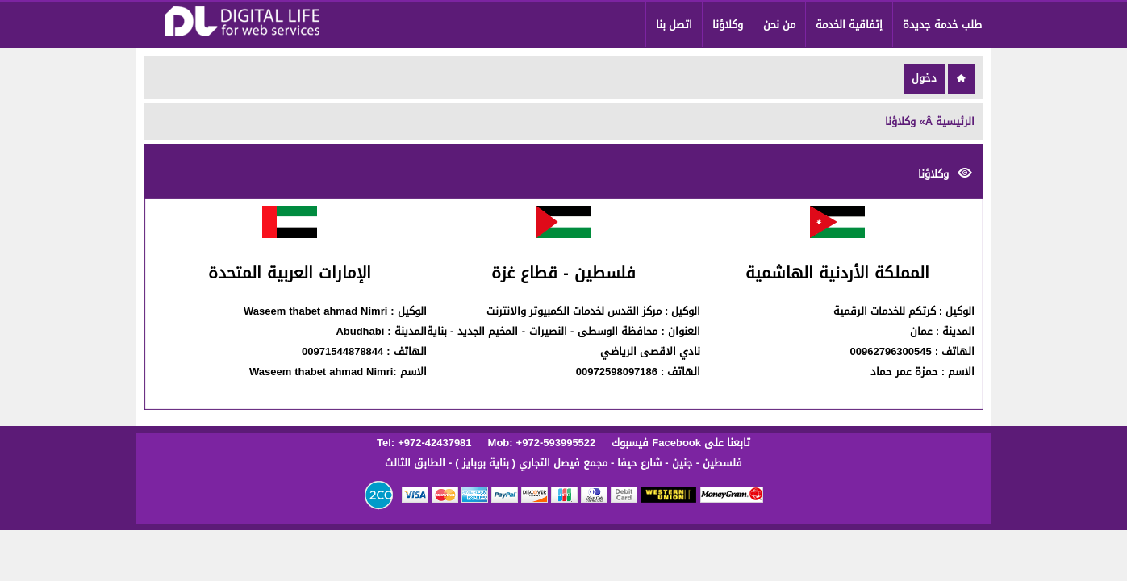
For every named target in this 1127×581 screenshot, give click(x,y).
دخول (924, 78)
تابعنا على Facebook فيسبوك (679, 443)
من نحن (779, 25)
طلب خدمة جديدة (942, 25)
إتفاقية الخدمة (849, 25)
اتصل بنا (674, 25)
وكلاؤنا (727, 25)
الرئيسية (955, 121)
